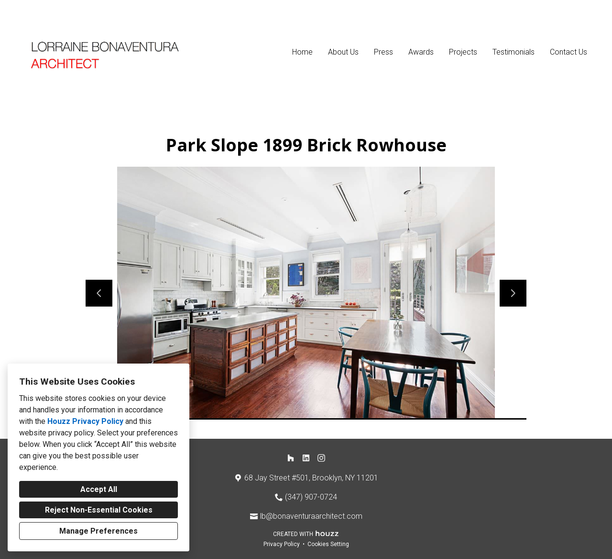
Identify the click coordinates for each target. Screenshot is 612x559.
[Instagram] (321, 458)
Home (302, 52)
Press (383, 52)
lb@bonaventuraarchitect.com (311, 516)
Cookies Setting (328, 544)
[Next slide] (513, 293)
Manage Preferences (98, 531)
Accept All (98, 489)
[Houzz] (290, 458)
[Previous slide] (99, 293)
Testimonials (513, 52)
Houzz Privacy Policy (85, 421)
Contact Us (568, 52)
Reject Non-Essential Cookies (99, 509)
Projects (463, 52)
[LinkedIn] (306, 458)
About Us (343, 52)
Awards (421, 52)
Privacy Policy (281, 544)
